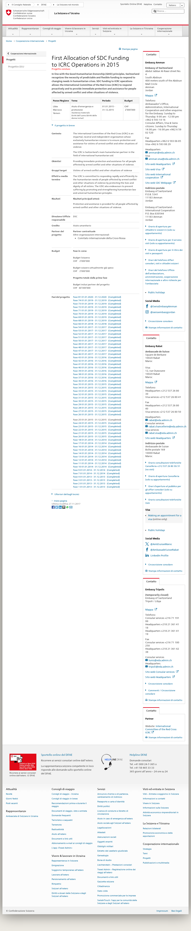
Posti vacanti (12, 803)
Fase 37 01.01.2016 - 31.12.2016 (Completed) (97, 377)
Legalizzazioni (104, 828)
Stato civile (102, 891)
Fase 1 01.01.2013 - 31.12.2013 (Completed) (96, 487)
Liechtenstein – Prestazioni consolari (114, 865)
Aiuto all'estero (59, 834)
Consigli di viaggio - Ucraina (65, 794)
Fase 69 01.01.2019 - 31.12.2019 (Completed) (97, 317)
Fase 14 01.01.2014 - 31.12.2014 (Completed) (97, 453)
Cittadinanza (103, 886)
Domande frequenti (61, 815)
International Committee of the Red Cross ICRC (160, 729)
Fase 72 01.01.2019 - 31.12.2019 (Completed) (97, 307)
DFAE (43, 5)
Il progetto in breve (64, 125)
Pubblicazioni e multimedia (156, 863)
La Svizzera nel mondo (68, 5)
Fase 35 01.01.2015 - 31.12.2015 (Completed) (97, 384)
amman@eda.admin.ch (162, 152)
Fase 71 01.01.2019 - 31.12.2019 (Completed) (97, 310)
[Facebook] (53, 506)
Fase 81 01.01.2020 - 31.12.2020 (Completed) (97, 297)
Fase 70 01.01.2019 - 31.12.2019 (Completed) (97, 314)
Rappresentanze (30, 31)
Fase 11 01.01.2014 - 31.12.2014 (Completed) (97, 463)
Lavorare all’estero (60, 875)
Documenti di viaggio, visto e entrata (69, 811)
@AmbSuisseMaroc (161, 544)
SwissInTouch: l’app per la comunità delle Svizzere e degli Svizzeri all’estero (117, 902)
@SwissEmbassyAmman (163, 306)
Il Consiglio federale (21, 5)
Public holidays (156, 292)
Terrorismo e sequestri (62, 820)
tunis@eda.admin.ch (160, 660)
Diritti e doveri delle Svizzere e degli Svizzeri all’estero (69, 894)
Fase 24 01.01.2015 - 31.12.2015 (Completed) (97, 423)
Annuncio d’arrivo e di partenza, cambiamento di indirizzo (113, 795)
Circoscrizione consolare (160, 321)
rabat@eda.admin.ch (160, 420)
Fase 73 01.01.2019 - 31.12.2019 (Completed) (97, 303)
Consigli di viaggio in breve (65, 798)
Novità (9, 794)
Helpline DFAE (138, 754)
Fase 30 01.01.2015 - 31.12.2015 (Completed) (97, 401)
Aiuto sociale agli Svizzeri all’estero (114, 823)
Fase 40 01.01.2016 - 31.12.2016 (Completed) (97, 367)
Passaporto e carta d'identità (110, 801)
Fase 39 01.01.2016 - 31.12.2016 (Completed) (97, 371)
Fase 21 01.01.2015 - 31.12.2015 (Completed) (97, 433)
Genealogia (102, 856)
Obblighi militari (105, 846)
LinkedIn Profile (159, 555)
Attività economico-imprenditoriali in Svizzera (161, 814)
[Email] (70, 506)
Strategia (147, 849)
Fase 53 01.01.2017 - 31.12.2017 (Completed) (97, 330)
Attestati (101, 832)
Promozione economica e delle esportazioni (158, 834)
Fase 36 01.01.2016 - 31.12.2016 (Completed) (97, 381)
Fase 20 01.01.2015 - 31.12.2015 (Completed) (97, 436)
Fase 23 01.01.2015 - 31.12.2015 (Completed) (97, 426)
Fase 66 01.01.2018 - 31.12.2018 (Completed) (97, 324)
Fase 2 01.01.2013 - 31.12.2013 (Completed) (96, 483)
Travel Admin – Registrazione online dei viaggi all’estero (116, 871)
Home (9, 41)
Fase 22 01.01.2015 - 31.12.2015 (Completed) (97, 429)
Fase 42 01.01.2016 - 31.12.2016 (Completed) (97, 360)
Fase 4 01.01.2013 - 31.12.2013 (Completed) (96, 476)
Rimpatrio (56, 884)
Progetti (147, 858)
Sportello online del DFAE (56, 754)
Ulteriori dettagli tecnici (66, 494)
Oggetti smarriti (104, 842)
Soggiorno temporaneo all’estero (68, 870)
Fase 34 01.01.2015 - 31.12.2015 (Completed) (97, 387)
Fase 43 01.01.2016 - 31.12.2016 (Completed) (97, 357)
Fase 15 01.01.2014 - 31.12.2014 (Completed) (97, 450)
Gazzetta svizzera (105, 882)
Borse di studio (104, 860)
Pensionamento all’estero (64, 879)
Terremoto (57, 825)
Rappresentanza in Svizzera (65, 861)
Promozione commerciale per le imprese (116, 895)
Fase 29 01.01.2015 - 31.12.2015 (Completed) (97, 404)
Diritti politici (103, 806)
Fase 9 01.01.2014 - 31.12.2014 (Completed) (96, 470)
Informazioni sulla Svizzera (156, 808)
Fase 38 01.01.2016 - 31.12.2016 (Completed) (97, 374)
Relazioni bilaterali (152, 828)
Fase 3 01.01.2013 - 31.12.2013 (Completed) (96, 480)
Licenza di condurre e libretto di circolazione (112, 812)
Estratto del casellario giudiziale (112, 851)
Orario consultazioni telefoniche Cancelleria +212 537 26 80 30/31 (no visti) (163, 466)
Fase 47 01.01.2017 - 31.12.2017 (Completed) (97, 350)
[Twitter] (57, 506)
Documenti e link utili (62, 839)
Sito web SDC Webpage (160, 182)
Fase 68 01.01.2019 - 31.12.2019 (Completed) (97, 320)
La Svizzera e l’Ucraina (141, 31)
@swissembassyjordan (162, 312)
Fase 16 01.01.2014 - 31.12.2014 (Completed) (97, 446)
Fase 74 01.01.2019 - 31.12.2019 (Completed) (97, 300)
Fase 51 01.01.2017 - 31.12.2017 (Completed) (97, 337)
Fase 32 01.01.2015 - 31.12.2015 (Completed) (97, 394)
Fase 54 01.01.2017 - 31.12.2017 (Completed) (97, 327)
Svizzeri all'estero (60, 888)
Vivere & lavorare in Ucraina (76, 31)
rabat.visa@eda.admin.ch (163, 432)
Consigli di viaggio (52, 31)
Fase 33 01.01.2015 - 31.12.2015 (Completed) (97, 391)
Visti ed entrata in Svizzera (114, 31)
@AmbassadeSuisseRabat (164, 549)
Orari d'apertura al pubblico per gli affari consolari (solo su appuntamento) (163, 489)
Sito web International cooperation (158, 176)
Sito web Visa (154, 169)
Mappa (151, 95)
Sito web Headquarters (160, 164)
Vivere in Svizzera (151, 803)
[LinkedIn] (60, 506)
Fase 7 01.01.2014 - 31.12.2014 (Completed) (96, 473)
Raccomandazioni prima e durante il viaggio (69, 805)
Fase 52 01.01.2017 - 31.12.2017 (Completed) (97, 334)
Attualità (12, 31)
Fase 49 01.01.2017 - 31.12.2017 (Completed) (97, 344)
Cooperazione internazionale (168, 31)
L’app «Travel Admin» (62, 848)
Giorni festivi (12, 798)
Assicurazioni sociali (106, 837)
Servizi (95, 31)
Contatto (149, 54)
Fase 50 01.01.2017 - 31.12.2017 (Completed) (97, 340)
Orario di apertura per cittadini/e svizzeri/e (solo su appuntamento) (160, 230)
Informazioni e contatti (154, 798)
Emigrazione (58, 865)
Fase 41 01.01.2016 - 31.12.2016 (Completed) (97, 364)
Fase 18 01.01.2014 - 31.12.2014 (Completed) (97, 440)
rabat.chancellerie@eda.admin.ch (167, 426)
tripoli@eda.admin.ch (161, 666)
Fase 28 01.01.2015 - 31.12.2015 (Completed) (97, 407)
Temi (145, 853)
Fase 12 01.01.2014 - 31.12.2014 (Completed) (97, 460)
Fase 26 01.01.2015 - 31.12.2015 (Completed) (97, 414)
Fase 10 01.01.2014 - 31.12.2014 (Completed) (97, 466)
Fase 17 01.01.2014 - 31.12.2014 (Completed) (97, 443)
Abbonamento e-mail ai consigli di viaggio (72, 843)
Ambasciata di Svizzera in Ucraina (22, 816)
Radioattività (58, 829)
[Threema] (64, 506)
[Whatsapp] (67, 506)
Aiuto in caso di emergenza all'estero (115, 818)
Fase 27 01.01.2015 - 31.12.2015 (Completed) (97, 411)
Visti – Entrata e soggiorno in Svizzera (161, 794)
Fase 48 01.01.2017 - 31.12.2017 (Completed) (97, 347)
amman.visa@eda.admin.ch (164, 158)
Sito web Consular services (162, 671)
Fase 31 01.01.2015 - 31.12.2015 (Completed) (97, 397)
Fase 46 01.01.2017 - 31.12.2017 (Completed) (97, 354)
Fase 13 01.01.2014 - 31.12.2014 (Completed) (97, 456)
